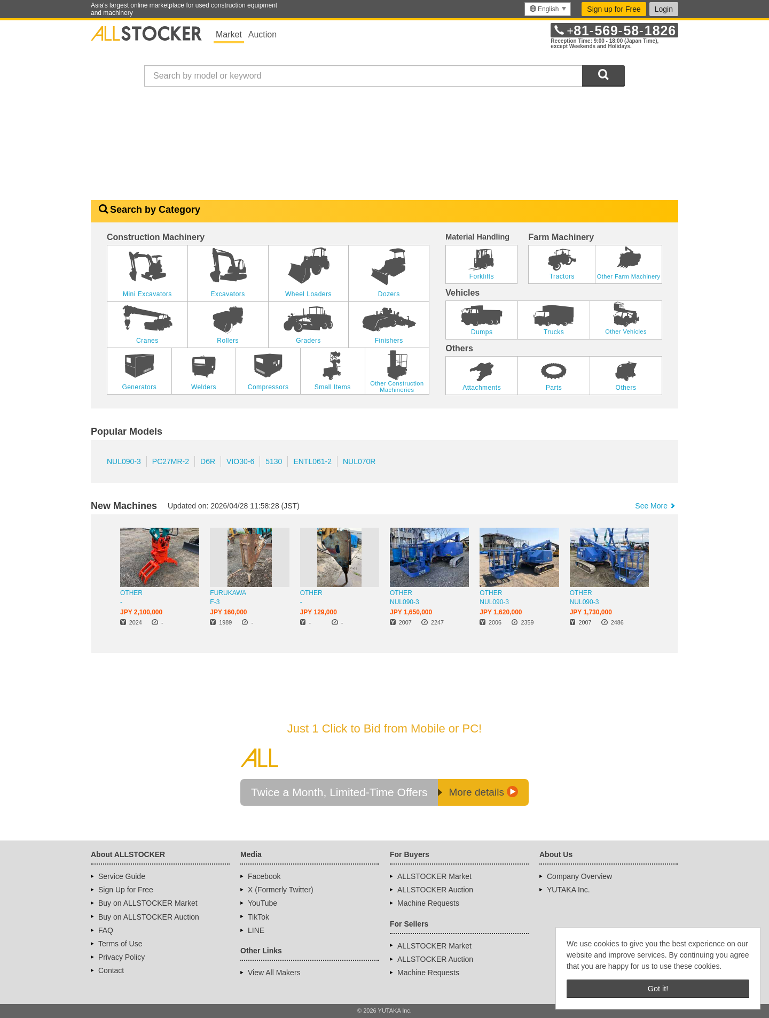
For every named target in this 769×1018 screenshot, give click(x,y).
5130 (273, 461)
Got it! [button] (658, 988)
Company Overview (579, 876)
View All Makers (274, 972)
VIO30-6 (240, 461)
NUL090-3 (124, 461)
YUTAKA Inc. (568, 889)
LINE (256, 930)
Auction (262, 34)
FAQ (105, 930)
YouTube (262, 903)
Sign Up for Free (125, 889)
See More (656, 506)
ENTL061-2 (312, 461)
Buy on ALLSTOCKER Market (148, 903)
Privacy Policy (121, 957)
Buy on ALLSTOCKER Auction (148, 917)
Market (229, 34)
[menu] (547, 9)
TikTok (258, 917)
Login (664, 9)
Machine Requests (428, 903)
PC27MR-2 (170, 461)
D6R (207, 461)
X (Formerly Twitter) (280, 889)
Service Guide (121, 876)
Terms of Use (120, 943)
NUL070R (359, 461)
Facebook (264, 876)
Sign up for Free (613, 9)
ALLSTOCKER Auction (435, 889)
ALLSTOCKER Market (434, 876)
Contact (111, 970)
